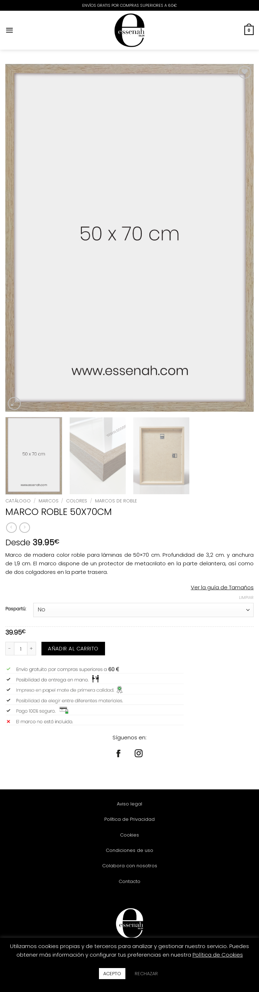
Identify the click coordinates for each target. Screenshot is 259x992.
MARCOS (49, 501)
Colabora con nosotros (129, 865)
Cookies (129, 835)
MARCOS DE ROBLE (116, 501)
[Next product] (11, 527)
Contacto (129, 881)
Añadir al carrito (73, 648)
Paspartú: (15, 609)
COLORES (76, 501)
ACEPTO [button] (112, 973)
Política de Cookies (218, 954)
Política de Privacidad (129, 819)
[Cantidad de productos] (21, 648)
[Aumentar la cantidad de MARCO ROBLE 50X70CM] (32, 648)
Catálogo (18, 501)
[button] (9, 30)
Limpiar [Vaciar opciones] (246, 597)
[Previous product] (24, 527)
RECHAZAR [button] (146, 973)
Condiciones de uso (129, 850)
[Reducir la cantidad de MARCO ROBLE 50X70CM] (9, 648)
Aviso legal (129, 803)
